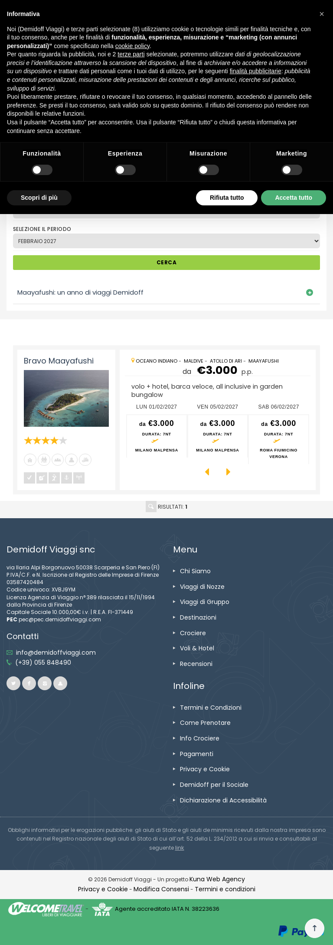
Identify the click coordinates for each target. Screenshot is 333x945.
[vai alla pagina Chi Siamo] (195, 571)
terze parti (131, 54)
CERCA (166, 262)
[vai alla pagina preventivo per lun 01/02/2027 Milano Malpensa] (156, 436)
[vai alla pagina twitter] (13, 683)
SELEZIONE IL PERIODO (42, 229)
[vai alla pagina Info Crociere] (199, 738)
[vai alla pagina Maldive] (193, 360)
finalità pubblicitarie (255, 71)
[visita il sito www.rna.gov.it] (179, 848)
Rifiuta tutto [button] (227, 197)
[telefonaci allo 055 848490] (43, 662)
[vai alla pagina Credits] (217, 879)
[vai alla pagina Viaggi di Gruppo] (204, 602)
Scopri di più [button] (39, 197)
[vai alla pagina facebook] (29, 683)
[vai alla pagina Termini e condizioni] (225, 889)
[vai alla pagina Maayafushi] (263, 360)
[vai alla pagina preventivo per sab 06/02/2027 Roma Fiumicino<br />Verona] (278, 439)
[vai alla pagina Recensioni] (196, 663)
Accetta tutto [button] (293, 197)
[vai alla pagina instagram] (45, 683)
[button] (322, 14)
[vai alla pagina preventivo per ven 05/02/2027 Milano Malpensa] (218, 436)
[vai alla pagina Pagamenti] (196, 754)
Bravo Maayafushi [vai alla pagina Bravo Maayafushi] (59, 360)
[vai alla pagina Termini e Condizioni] (211, 707)
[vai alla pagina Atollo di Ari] (226, 360)
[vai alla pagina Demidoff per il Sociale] (214, 784)
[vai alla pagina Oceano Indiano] (156, 360)
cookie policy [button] (132, 45)
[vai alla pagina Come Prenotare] (205, 722)
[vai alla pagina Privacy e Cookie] (205, 769)
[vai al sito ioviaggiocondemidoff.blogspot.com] (60, 683)
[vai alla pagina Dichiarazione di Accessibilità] (223, 800)
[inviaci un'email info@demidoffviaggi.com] (56, 652)
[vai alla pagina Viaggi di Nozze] (202, 586)
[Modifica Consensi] (161, 889)
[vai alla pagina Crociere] (193, 633)
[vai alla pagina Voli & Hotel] (197, 648)
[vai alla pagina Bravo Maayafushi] (66, 398)
